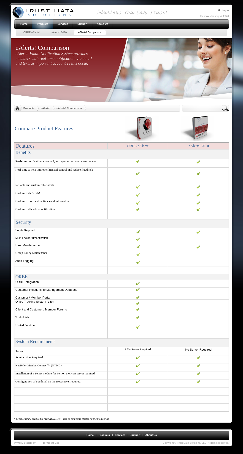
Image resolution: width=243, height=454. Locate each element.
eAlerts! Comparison (69, 108)
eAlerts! (45, 108)
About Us (151, 435)
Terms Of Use (51, 442)
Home (90, 435)
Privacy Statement (25, 442)
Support (135, 435)
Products (29, 108)
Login (225, 10)
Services (120, 435)
